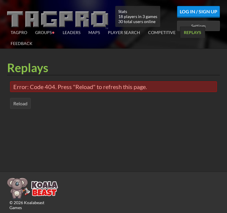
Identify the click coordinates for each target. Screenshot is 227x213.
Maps (94, 32)
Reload (20, 103)
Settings (198, 25)
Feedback (22, 43)
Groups (45, 32)
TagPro (19, 32)
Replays (192, 32)
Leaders (71, 32)
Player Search (124, 32)
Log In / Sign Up (198, 11)
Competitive (162, 32)
